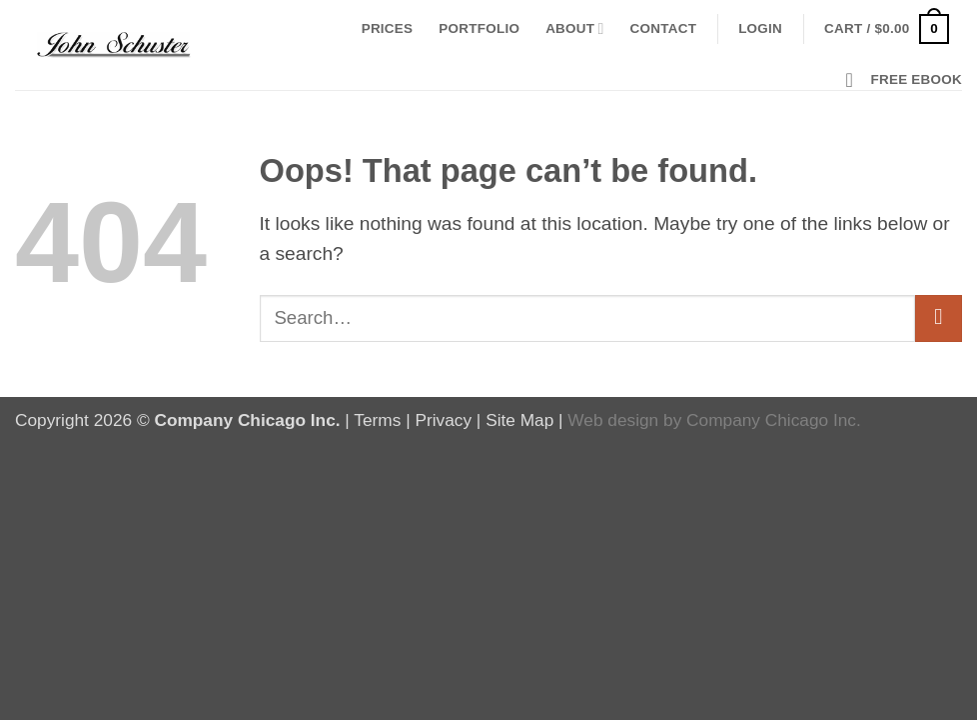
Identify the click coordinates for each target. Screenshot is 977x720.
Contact (663, 28)
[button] (760, 29)
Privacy (443, 420)
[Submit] (938, 318)
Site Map (519, 420)
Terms (377, 420)
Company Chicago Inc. (773, 420)
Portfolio (479, 28)
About (574, 28)
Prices (388, 28)
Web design (612, 420)
